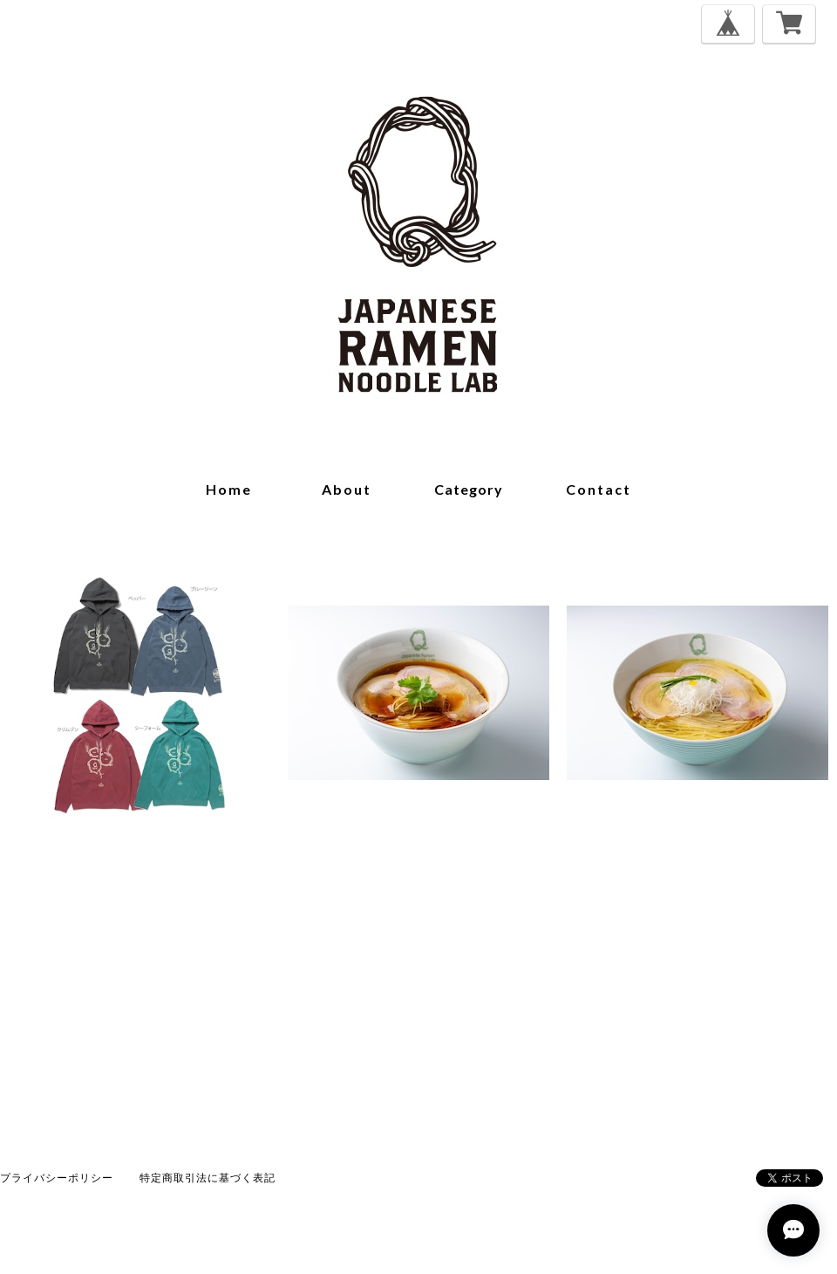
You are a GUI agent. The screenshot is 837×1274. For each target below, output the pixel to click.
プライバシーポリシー (56, 1177)
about (346, 489)
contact (598, 489)
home (229, 489)
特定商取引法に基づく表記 (208, 1177)
